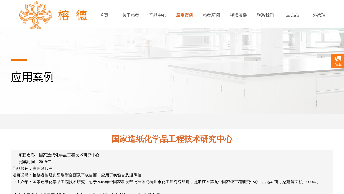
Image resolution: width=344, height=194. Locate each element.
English (292, 15)
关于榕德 (130, 15)
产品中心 (157, 15)
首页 (104, 15)
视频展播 (238, 15)
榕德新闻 (211, 15)
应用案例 (184, 15)
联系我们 (265, 15)
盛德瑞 (319, 15)
